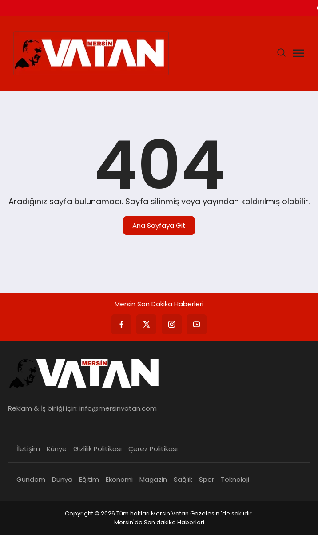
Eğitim (89, 479)
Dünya (62, 479)
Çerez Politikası (153, 448)
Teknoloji (235, 479)
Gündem (30, 479)
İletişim (28, 448)
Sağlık (183, 479)
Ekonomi (119, 479)
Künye (57, 448)
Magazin (153, 479)
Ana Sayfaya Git (159, 225)
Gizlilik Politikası (97, 448)
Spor (206, 479)
